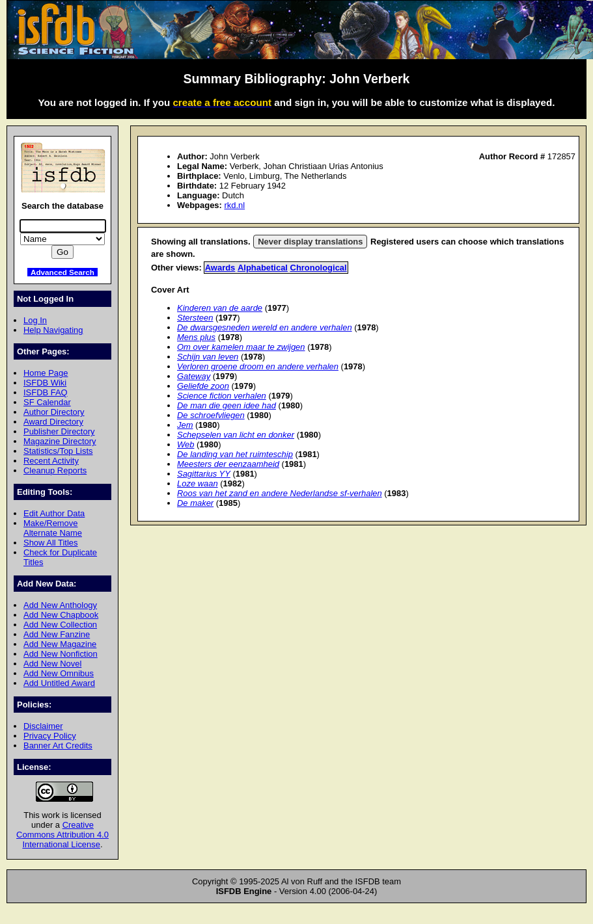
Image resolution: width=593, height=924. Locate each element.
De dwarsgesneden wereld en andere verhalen (264, 327)
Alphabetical (263, 267)
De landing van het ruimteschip (235, 454)
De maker (195, 503)
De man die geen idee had (226, 405)
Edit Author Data (54, 513)
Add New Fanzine (56, 634)
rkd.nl (234, 205)
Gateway (193, 376)
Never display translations (310, 241)
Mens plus (196, 337)
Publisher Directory (58, 431)
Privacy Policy (49, 736)
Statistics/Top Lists (58, 451)
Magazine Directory (59, 441)
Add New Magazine (59, 644)
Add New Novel (52, 663)
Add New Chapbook (60, 615)
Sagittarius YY (203, 474)
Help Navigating (53, 330)
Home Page (45, 373)
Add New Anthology (60, 605)
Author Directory (54, 412)
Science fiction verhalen (221, 396)
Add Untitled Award (59, 683)
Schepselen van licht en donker (235, 435)
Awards (220, 267)
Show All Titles (50, 543)
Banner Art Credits (57, 745)
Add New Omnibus (58, 673)
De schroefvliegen (211, 415)
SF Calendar (47, 402)
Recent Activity (51, 461)
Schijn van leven (207, 357)
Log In (35, 320)
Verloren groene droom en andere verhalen (257, 366)
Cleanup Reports (55, 470)
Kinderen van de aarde (219, 308)
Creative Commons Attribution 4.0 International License (62, 834)
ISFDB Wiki (44, 383)
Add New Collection (60, 624)
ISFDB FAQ (45, 392)
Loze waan (197, 483)
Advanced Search (62, 272)
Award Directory (53, 422)
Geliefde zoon (203, 386)
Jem (185, 425)
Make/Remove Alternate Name (52, 528)
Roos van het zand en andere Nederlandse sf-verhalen (279, 493)
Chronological (318, 267)
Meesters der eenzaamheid (228, 464)
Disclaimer (42, 726)
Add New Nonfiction (60, 654)
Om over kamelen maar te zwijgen (241, 347)
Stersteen (195, 318)
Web (185, 444)
